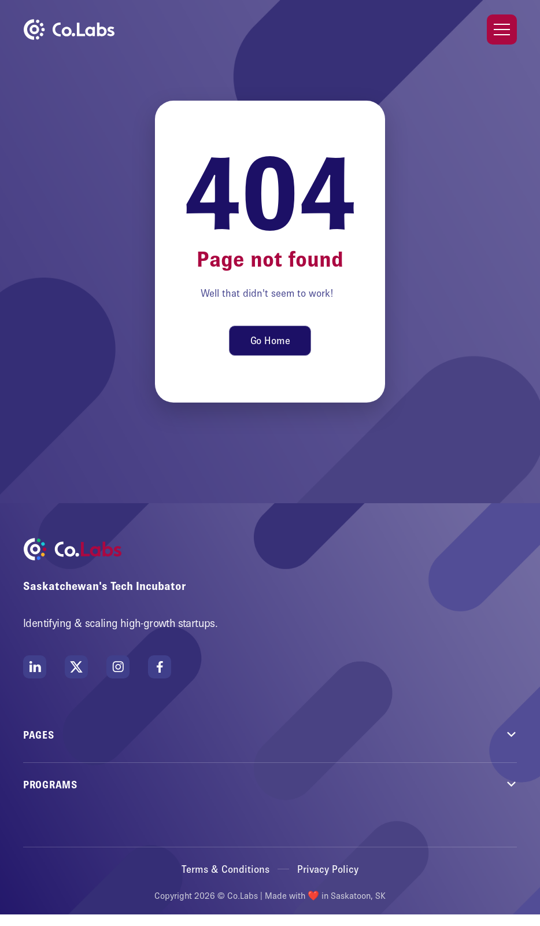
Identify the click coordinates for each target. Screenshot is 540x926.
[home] (68, 29)
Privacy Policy (327, 869)
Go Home (270, 340)
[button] (502, 29)
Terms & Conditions (225, 869)
